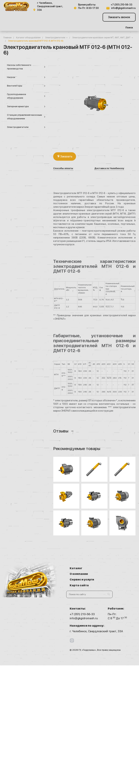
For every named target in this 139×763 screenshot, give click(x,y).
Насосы (26, 77)
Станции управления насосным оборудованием (26, 117)
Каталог (76, 568)
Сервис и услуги (82, 573)
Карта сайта (117, 573)
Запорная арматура (26, 106)
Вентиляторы (26, 86)
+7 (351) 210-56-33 (121, 4)
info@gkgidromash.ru (123, 8)
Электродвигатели (26, 127)
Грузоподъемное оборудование (26, 96)
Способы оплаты (63, 168)
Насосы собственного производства (26, 67)
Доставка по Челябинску (109, 168)
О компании (117, 568)
